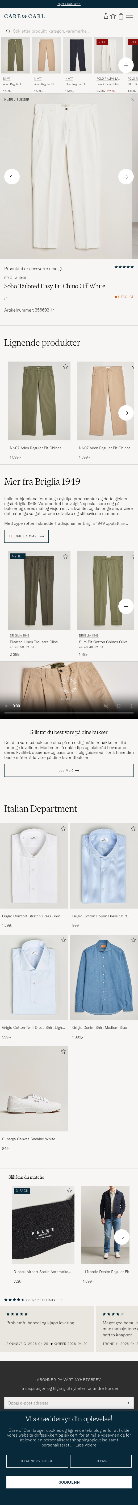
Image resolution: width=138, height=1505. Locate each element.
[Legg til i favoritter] (64, 368)
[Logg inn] (106, 16)
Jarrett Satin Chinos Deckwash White (108, 84)
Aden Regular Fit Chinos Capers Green (13, 84)
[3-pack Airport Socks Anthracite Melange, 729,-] (43, 1235)
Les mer (66, 770)
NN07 (6, 78)
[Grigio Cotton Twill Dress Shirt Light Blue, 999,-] (34, 987)
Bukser (22, 100)
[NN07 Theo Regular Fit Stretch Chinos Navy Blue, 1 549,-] (77, 65)
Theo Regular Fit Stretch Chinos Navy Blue (77, 84)
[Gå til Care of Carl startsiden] (24, 16)
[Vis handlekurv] (121, 16)
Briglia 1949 (15, 278)
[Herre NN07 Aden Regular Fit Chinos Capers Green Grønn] (15, 55)
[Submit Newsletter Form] (126, 1403)
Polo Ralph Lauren (108, 79)
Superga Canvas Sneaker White (28, 1138)
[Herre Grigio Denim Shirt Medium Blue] (104, 977)
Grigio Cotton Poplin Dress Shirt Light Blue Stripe (99, 916)
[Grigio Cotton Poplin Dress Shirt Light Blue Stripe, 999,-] (104, 875)
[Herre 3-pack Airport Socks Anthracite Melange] (43, 1225)
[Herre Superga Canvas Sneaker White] (34, 1088)
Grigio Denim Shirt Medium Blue (99, 1027)
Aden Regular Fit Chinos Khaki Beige (46, 84)
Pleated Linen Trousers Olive (34, 641)
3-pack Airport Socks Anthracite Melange (41, 1272)
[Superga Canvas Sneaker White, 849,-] (34, 1098)
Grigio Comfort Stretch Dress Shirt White (31, 916)
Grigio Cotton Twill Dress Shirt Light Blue (32, 1027)
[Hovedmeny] (129, 16)
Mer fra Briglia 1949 (42, 481)
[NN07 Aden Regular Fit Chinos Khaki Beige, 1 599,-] (46, 65)
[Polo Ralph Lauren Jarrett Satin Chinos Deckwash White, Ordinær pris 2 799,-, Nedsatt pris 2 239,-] (108, 65)
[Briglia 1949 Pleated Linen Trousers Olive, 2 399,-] (39, 604)
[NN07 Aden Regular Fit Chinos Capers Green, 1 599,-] (15, 65)
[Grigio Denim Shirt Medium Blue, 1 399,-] (104, 987)
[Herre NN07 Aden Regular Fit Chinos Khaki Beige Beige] (46, 55)
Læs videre (86, 1444)
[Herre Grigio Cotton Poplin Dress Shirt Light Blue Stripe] (104, 866)
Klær (8, 100)
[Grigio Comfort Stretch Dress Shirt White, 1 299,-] (34, 875)
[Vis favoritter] (113, 16)
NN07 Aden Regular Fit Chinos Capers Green (35, 448)
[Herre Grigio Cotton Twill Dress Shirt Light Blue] (34, 977)
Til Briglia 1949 (26, 536)
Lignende (42, 342)
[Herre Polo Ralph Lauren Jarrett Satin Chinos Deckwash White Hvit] (108, 55)
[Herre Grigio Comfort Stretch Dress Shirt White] (34, 866)
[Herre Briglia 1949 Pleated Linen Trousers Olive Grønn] (39, 590)
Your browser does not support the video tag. (69, 690)
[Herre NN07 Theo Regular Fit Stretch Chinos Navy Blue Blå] (77, 55)
